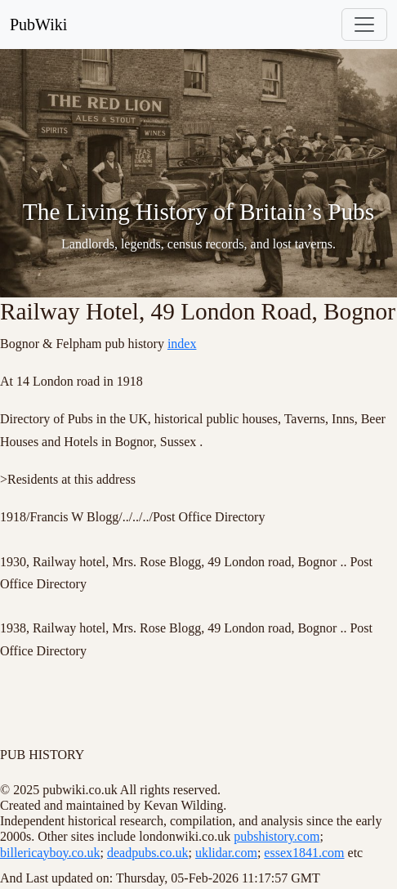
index (182, 344)
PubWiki (38, 25)
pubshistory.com (276, 836)
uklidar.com (226, 853)
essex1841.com (304, 853)
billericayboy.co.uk (50, 853)
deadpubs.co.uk (148, 853)
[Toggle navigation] (364, 24)
